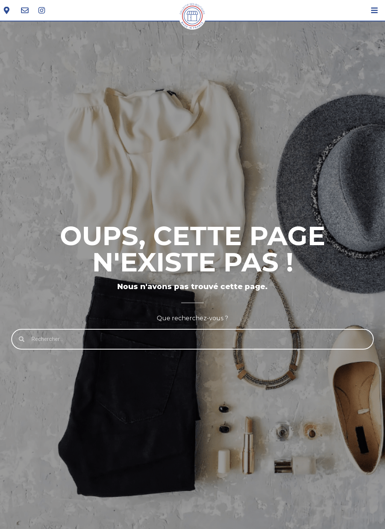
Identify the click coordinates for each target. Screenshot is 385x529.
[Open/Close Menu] (374, 10)
